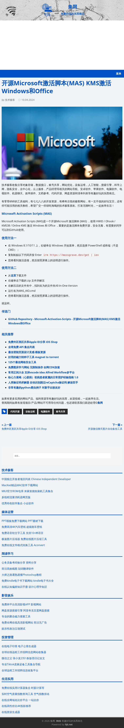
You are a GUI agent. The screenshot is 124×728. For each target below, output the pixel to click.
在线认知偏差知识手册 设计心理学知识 (24, 587)
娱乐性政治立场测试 (13, 628)
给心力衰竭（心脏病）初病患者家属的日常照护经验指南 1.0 (43, 377)
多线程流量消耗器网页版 (16, 497)
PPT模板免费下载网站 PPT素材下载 (22, 521)
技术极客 (10, 99)
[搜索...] (62, 456)
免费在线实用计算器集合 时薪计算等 (23, 688)
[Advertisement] (62, 45)
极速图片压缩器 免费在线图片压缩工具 (24, 539)
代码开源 (14, 411)
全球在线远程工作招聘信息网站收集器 (24, 652)
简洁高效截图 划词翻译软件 (18, 568)
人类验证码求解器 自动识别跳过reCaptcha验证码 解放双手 (43, 382)
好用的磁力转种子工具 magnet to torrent (33, 357)
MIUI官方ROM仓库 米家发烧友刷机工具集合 (27, 491)
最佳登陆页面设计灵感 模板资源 (27, 352)
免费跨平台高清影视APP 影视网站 (21, 604)
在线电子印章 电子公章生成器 (19, 646)
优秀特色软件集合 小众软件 (18, 503)
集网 (100, 402)
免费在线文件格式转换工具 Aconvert (23, 545)
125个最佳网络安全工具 (22, 362)
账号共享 (60, 411)
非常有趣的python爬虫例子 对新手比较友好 (34, 387)
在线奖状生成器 (11, 712)
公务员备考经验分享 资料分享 (19, 562)
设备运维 (30, 411)
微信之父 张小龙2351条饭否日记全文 (23, 658)
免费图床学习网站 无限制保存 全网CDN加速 (34, 367)
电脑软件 (45, 411)
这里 (13, 275)
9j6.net (69, 724)
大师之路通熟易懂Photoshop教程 (22, 575)
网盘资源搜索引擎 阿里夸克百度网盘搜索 (25, 610)
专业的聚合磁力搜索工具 (16, 616)
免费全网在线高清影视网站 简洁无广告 (24, 622)
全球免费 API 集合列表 (21, 347)
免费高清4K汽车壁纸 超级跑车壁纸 (22, 527)
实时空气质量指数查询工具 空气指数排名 (25, 694)
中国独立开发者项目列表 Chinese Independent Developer (36, 479)
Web (58, 720)
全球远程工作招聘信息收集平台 (20, 670)
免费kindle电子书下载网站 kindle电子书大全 (28, 580)
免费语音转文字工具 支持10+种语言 (22, 533)
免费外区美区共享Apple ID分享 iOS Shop (32, 342)
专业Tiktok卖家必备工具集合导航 (21, 664)
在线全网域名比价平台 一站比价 (20, 700)
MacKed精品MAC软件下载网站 (20, 485)
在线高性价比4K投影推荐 (16, 706)
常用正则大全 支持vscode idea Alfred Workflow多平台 (41, 372)
